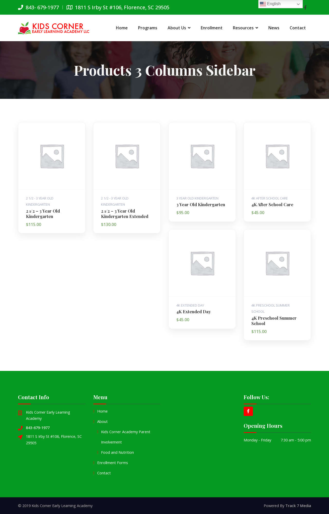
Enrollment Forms (112, 462)
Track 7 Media (298, 505)
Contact (104, 473)
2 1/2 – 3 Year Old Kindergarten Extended (124, 213)
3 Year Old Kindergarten (197, 198)
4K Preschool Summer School (274, 320)
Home (102, 411)
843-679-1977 (38, 427)
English (270, 4)
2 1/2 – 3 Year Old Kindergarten (43, 213)
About (102, 421)
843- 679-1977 (38, 7)
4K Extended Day (190, 305)
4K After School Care (269, 198)
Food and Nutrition (117, 452)
